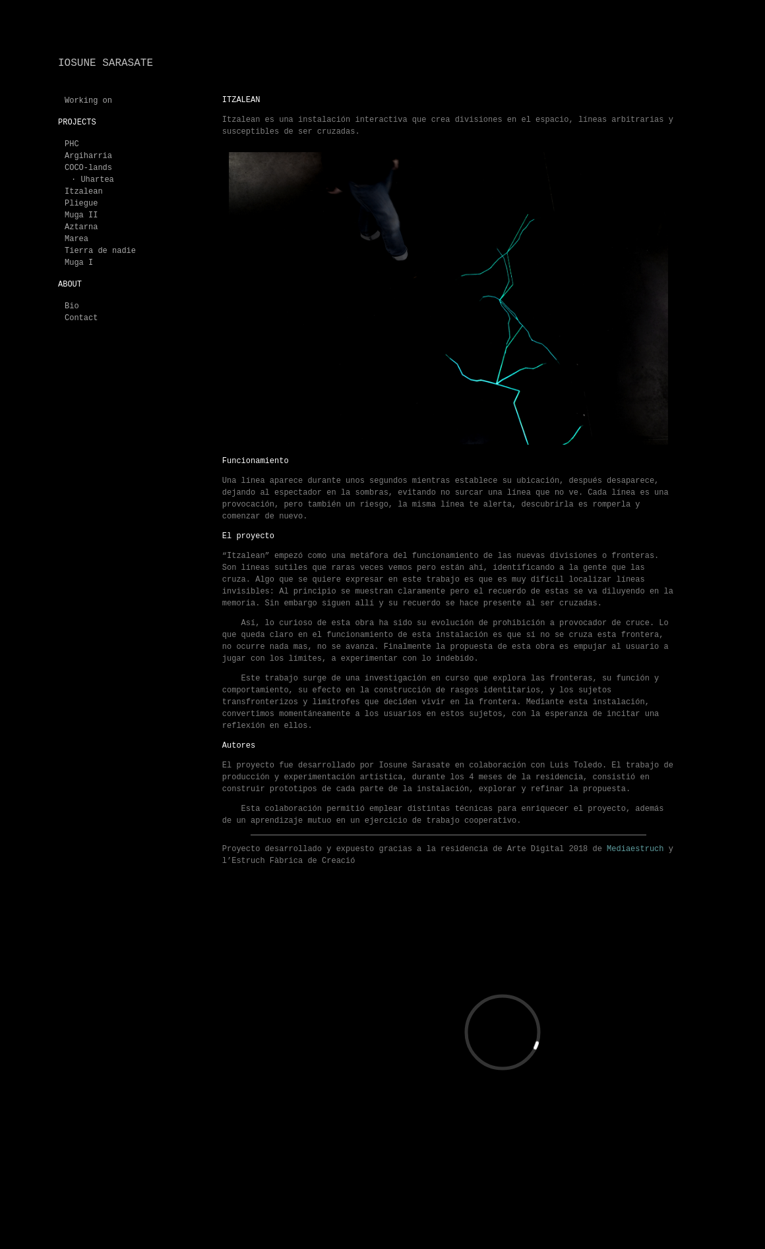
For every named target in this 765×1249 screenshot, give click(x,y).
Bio (72, 306)
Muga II (81, 215)
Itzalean (84, 191)
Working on (88, 100)
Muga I (79, 262)
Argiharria (88, 156)
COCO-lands (88, 168)
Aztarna (81, 227)
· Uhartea (92, 179)
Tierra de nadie (100, 251)
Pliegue (81, 203)
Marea (76, 239)
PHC (72, 144)
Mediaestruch (638, 849)
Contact (81, 318)
